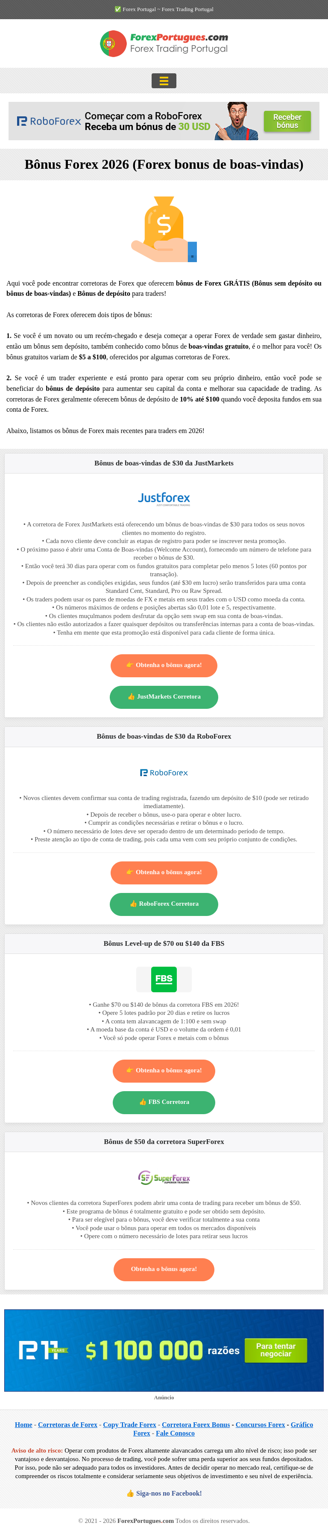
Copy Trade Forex (129, 1424)
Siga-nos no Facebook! (169, 1493)
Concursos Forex (260, 1424)
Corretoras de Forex (67, 1424)
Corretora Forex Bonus (196, 1424)
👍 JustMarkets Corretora (164, 696)
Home (23, 1424)
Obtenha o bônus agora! (164, 1268)
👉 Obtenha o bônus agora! (164, 665)
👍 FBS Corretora (164, 1101)
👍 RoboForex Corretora (164, 903)
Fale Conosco (175, 1433)
